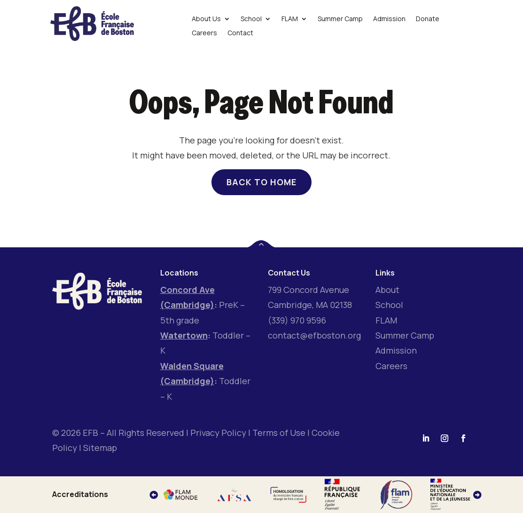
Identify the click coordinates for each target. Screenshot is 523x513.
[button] (477, 494)
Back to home (261, 182)
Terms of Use (278, 432)
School (389, 304)
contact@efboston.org (314, 335)
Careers (391, 365)
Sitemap (100, 447)
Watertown (184, 335)
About (387, 289)
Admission (396, 350)
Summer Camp (404, 335)
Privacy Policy (218, 432)
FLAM (386, 320)
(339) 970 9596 (297, 320)
